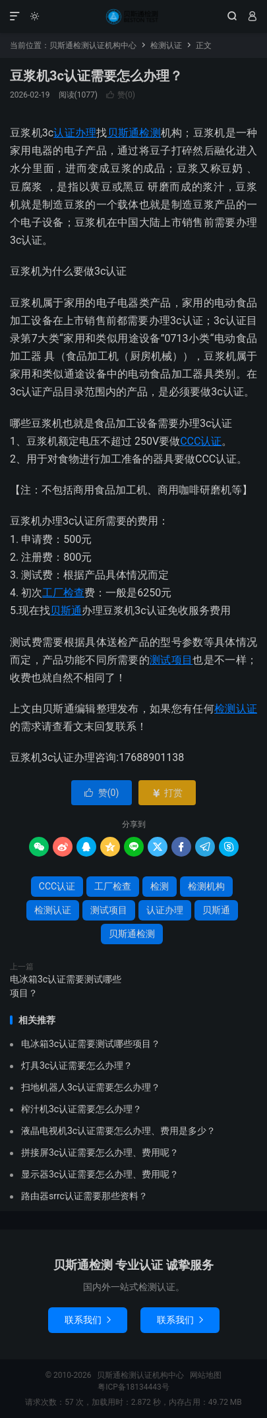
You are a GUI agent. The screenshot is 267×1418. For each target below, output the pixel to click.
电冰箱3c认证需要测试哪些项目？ (65, 986)
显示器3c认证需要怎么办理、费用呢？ (100, 1174)
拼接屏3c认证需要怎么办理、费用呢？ (100, 1152)
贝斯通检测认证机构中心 (133, 16)
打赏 (167, 792)
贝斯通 (66, 610)
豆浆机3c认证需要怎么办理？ (96, 76)
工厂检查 (63, 592)
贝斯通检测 (134, 133)
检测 (159, 886)
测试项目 (171, 660)
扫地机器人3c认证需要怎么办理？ (90, 1087)
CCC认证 (201, 441)
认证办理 (74, 133)
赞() (120, 94)
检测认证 (166, 45)
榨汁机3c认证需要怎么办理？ (81, 1109)
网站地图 (206, 1375)
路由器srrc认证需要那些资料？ (84, 1196)
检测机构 (206, 886)
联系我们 (88, 1320)
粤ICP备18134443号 (133, 1387)
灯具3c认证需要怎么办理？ (77, 1065)
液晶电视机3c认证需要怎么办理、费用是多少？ (118, 1130)
